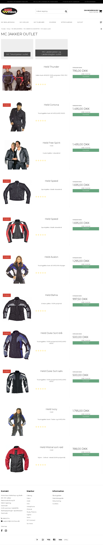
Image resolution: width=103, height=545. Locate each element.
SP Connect (31, 520)
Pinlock (29, 509)
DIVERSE (52, 22)
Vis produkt (85, 76)
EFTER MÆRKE (66, 22)
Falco (29, 498)
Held (28, 501)
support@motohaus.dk (11, 521)
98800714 (5, 518)
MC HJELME (24, 22)
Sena (28, 517)
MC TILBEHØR (39, 22)
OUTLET (80, 22)
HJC (28, 504)
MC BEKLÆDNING (8, 22)
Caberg (29, 495)
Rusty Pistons (31, 512)
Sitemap (4, 526)
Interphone (31, 506)
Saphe (29, 515)
